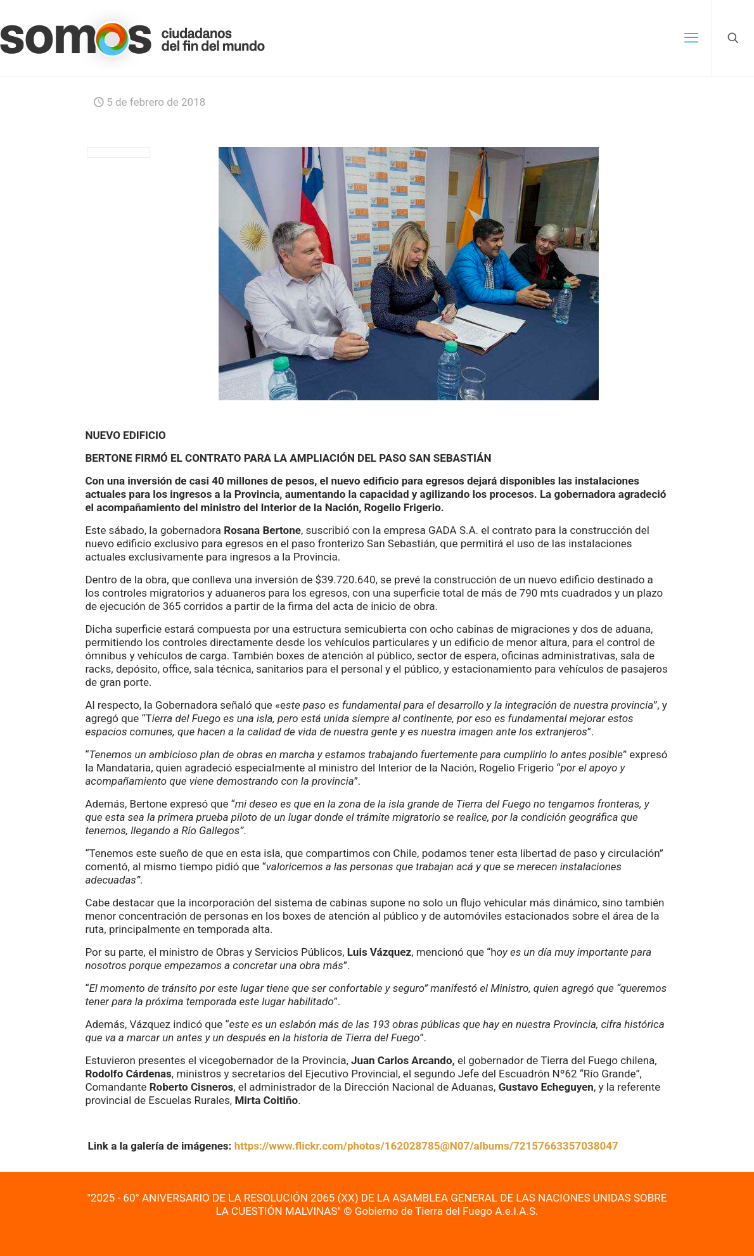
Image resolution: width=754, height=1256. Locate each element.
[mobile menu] (691, 38)
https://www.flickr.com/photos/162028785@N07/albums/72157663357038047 (426, 1145)
